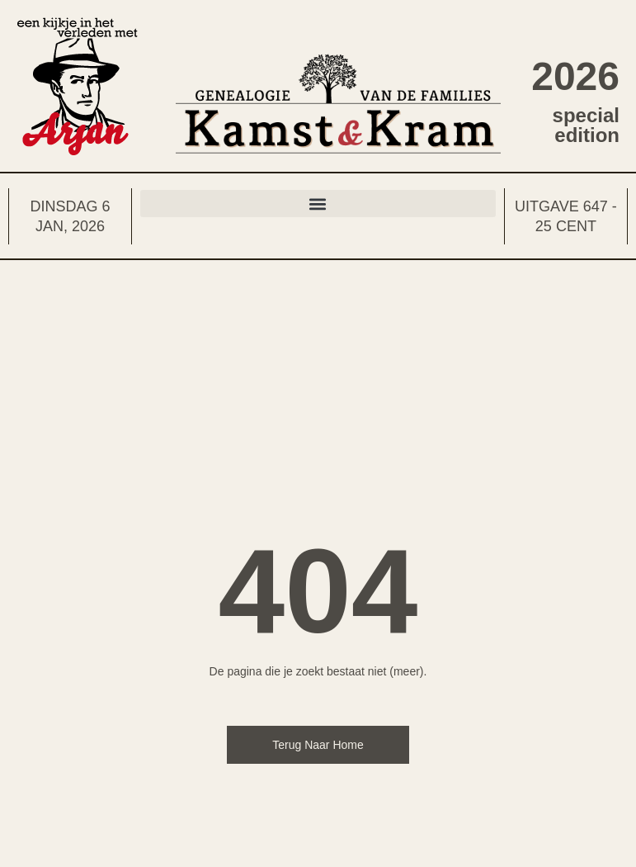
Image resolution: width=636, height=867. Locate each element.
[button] (318, 203)
